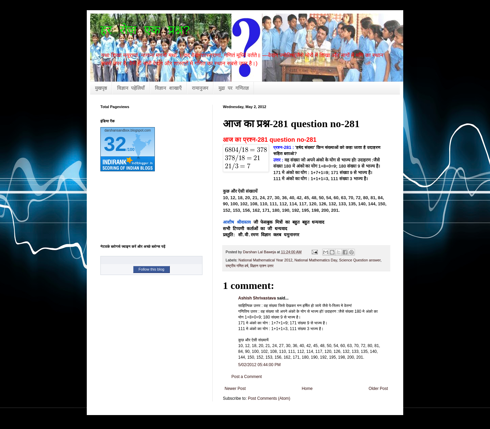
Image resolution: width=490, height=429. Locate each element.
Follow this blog (151, 269)
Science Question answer (360, 260)
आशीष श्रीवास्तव (237, 222)
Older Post (378, 388)
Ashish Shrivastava (257, 298)
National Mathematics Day (315, 260)
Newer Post (235, 388)
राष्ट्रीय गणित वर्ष (237, 266)
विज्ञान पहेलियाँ (131, 88)
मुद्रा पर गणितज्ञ (233, 88)
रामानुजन (200, 88)
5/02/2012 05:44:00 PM (259, 364)
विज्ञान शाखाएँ (168, 88)
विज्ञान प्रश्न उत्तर (261, 266)
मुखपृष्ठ (101, 88)
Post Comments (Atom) (269, 398)
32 (115, 144)
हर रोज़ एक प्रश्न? (145, 31)
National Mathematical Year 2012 (265, 260)
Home (307, 388)
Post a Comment (246, 376)
